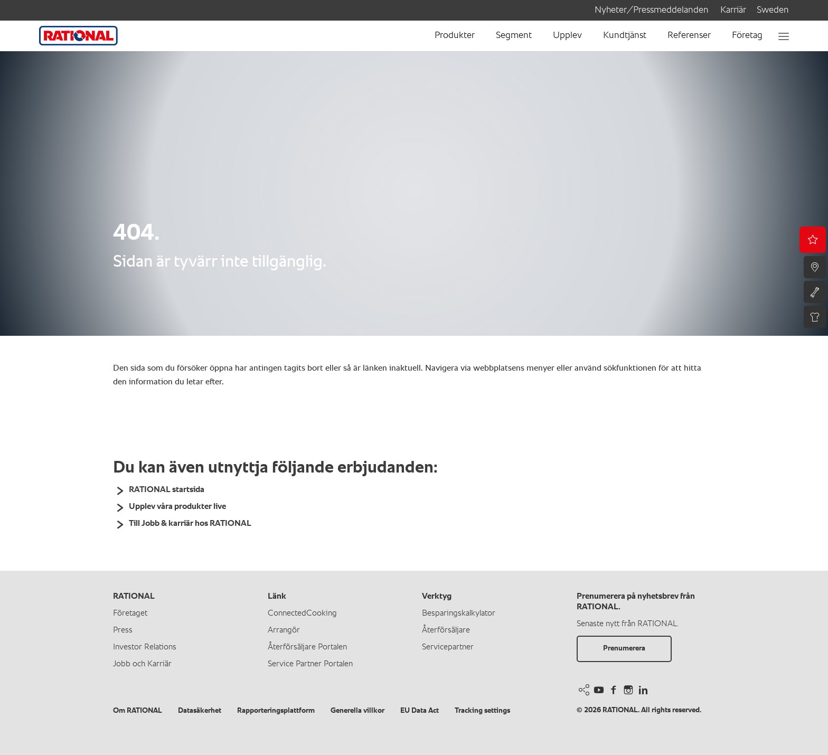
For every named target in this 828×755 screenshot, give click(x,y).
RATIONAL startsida (166, 490)
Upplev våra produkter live (177, 507)
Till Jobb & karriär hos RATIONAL (190, 524)
